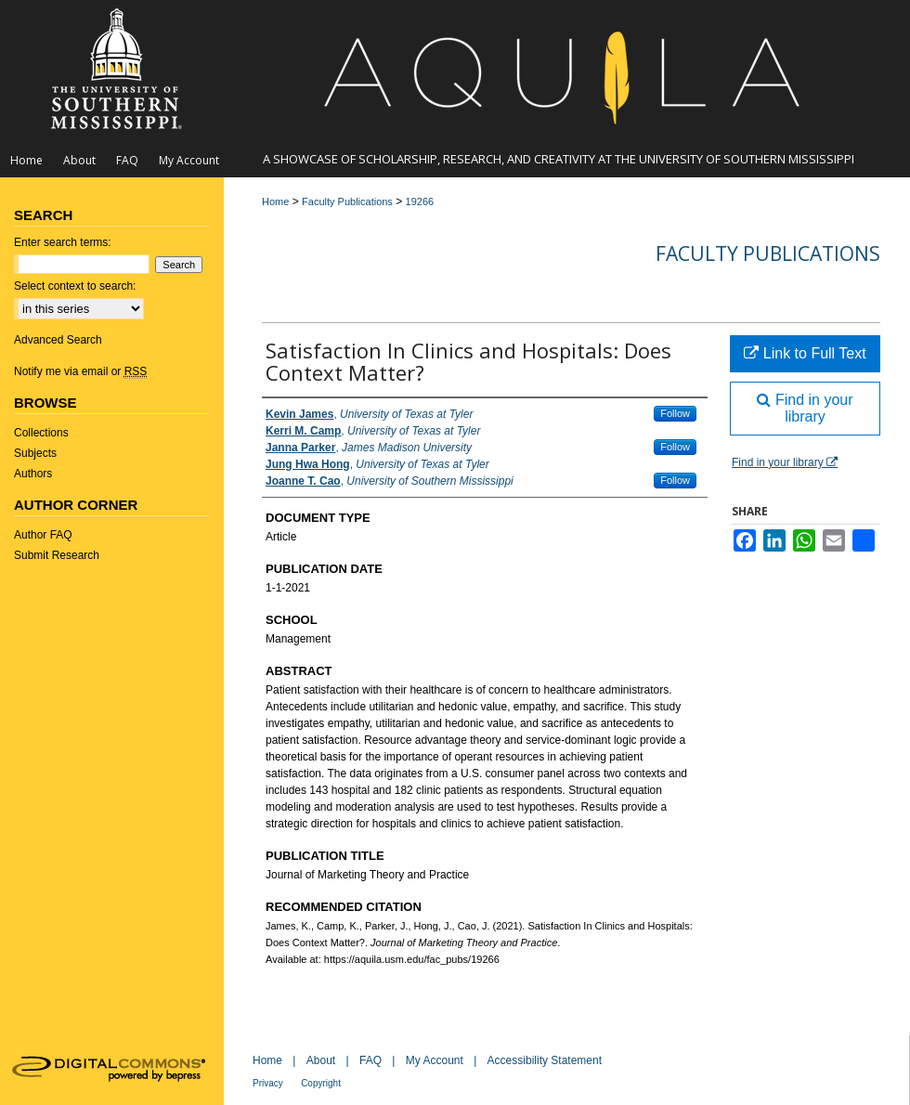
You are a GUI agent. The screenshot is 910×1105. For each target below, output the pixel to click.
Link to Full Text (804, 353)
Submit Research (56, 555)
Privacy (268, 1083)
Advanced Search (58, 339)
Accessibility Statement (545, 1060)
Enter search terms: (62, 242)
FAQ (370, 1060)
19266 (420, 201)
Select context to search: (75, 286)
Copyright (321, 1083)
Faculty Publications (347, 201)
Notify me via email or (80, 371)
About (320, 1060)
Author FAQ (43, 534)
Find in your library (804, 408)
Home (275, 201)
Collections (41, 432)
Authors (33, 473)
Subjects (35, 453)
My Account (434, 1060)
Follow (675, 413)
